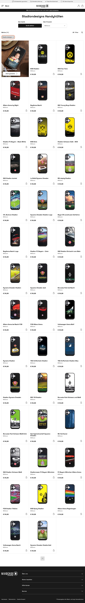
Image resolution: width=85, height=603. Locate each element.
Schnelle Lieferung (36, 1)
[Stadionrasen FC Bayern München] (42, 474)
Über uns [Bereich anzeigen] (25, 574)
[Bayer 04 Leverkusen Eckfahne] (69, 216)
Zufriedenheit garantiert (19, 1)
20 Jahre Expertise (67, 1)
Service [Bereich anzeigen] (24, 591)
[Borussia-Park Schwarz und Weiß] (69, 399)
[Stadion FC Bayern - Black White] (15, 143)
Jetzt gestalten (12, 73)
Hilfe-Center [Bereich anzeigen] (26, 585)
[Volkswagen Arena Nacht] (15, 547)
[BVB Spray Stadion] (42, 510)
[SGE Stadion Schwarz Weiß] (15, 474)
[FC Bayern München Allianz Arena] (69, 474)
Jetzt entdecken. (54, 10)
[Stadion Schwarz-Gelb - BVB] (69, 143)
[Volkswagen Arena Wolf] (69, 326)
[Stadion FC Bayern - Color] (42, 253)
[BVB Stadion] (42, 70)
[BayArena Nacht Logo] (15, 253)
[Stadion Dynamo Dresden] (15, 399)
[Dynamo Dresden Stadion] (15, 289)
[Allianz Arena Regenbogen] (69, 510)
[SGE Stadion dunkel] (15, 180)
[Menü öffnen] (5, 6)
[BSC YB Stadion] (42, 399)
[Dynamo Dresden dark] (42, 289)
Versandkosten (79, 599)
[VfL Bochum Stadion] (15, 216)
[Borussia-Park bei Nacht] (69, 289)
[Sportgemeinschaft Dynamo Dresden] (42, 436)
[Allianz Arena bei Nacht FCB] (15, 326)
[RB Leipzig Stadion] (69, 180)
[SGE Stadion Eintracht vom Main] (69, 253)
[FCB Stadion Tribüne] (15, 510)
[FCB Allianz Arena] (42, 326)
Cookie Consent (21, 599)
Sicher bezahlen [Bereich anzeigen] (27, 579)
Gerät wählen (30, 25)
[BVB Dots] (42, 143)
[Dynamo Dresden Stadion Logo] (42, 216)
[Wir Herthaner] (69, 436)
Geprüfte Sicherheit (51, 1)
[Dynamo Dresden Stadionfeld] (42, 547)
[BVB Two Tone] (69, 70)
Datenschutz (12, 599)
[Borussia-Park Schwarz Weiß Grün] (15, 436)
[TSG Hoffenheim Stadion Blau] (69, 362)
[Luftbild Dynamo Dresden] (42, 180)
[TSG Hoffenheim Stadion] (42, 362)
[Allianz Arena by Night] (15, 107)
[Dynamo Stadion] (15, 362)
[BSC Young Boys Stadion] (69, 107)
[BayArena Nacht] (42, 107)
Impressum (4, 599)
